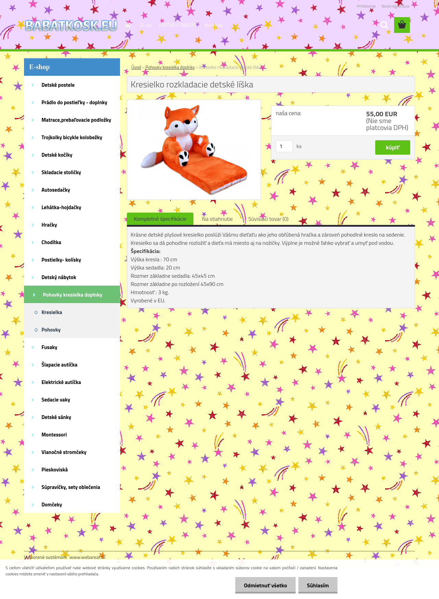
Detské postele (57, 85)
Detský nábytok (58, 277)
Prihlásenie (366, 6)
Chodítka (51, 242)
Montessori (54, 435)
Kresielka (51, 312)
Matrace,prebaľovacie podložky (76, 120)
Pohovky (51, 330)
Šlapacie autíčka (59, 365)
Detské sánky (56, 417)
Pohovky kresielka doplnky (72, 295)
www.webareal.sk (88, 557)
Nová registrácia (395, 6)
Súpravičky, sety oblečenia (70, 487)
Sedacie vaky (55, 400)
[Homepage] (127, 25)
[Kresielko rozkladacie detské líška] (194, 102)
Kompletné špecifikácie (160, 219)
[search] (384, 25)
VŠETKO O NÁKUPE (178, 24)
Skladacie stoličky (61, 172)
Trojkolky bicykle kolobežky (71, 137)
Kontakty (214, 24)
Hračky (49, 225)
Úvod (136, 67)
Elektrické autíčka (61, 382)
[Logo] (71, 25)
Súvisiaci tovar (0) (268, 219)
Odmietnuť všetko (265, 585)
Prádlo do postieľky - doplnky (74, 102)
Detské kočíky (56, 155)
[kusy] (284, 146)
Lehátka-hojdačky (61, 207)
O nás (146, 24)
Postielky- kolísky (61, 260)
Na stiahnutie (217, 219)
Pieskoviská (54, 470)
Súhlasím (318, 585)
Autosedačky (55, 190)
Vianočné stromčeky (63, 452)
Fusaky (49, 347)
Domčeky (51, 504)
